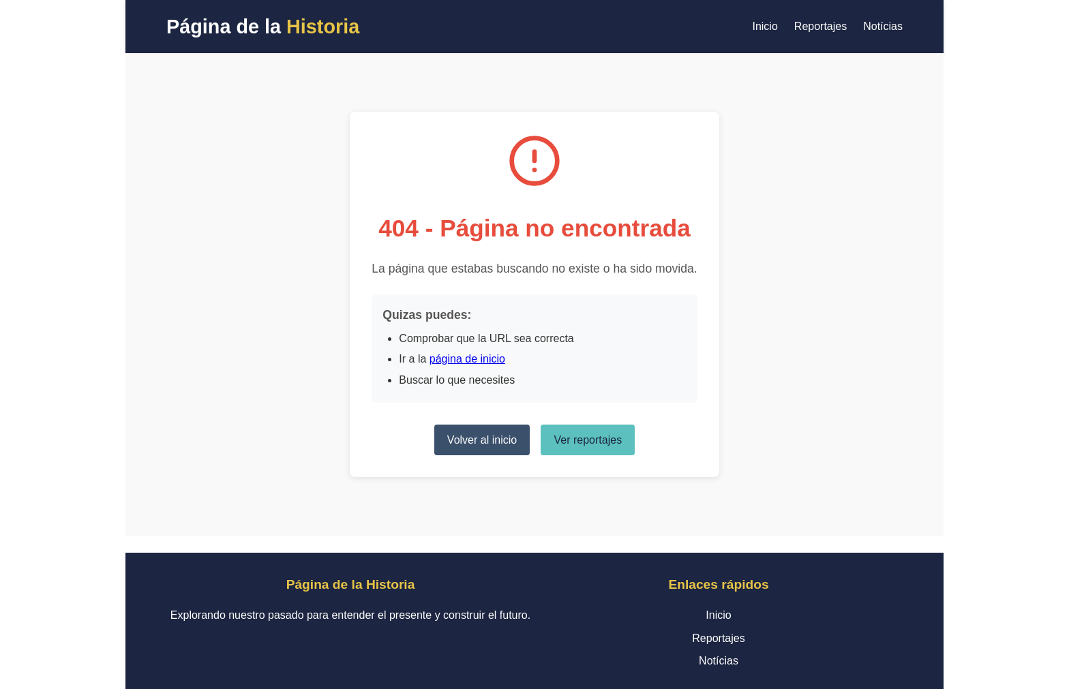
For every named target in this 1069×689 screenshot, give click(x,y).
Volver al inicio (482, 440)
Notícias (883, 26)
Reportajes (820, 26)
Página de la (262, 26)
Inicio (764, 26)
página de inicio (467, 359)
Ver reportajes (588, 440)
